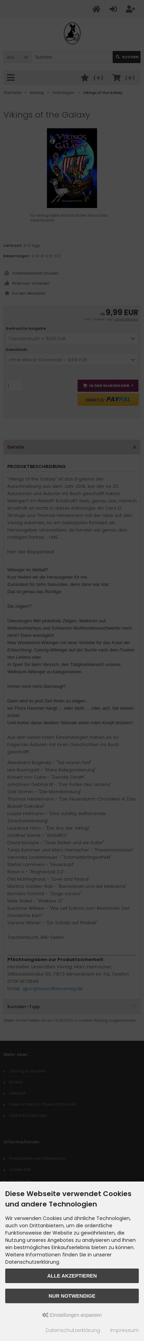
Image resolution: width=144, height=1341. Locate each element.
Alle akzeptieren (72, 1276)
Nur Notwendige (72, 1296)
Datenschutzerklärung (73, 1330)
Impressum (124, 1330)
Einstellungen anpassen (72, 1315)
